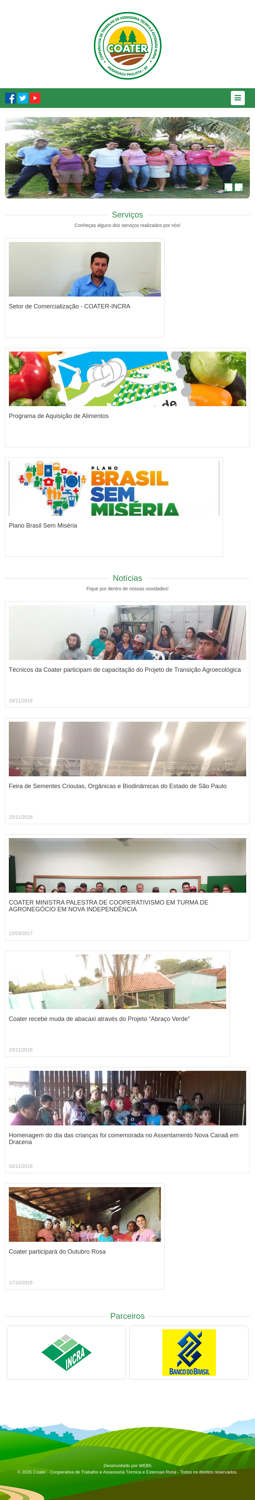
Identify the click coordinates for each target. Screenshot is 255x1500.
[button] (228, 187)
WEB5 (145, 1465)
